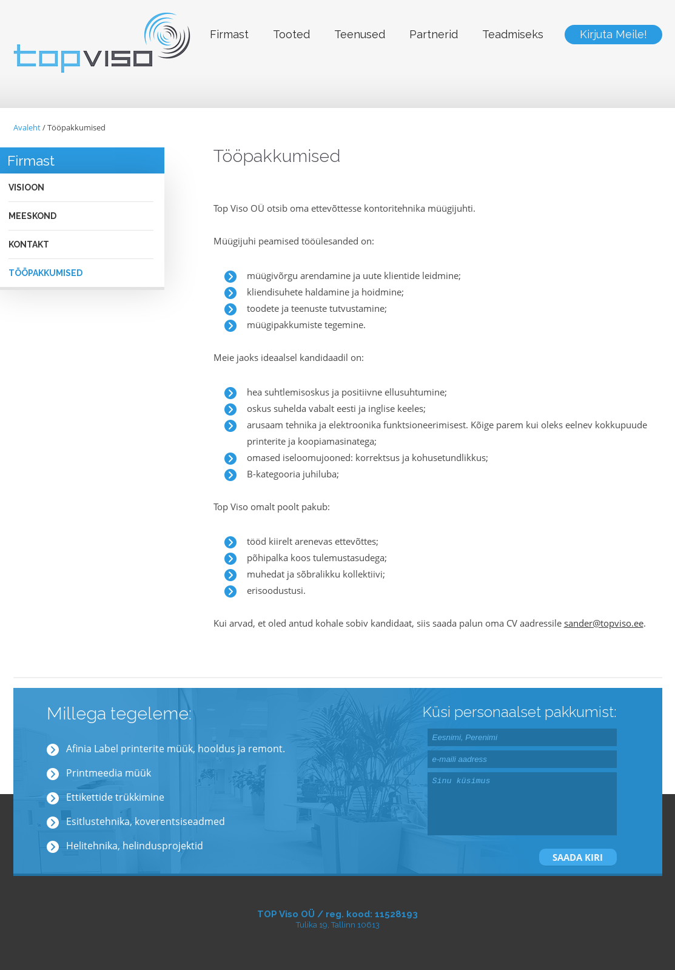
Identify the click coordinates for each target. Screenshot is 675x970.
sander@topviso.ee (603, 623)
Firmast (229, 34)
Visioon (26, 187)
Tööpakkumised (76, 127)
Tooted (291, 34)
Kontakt (28, 244)
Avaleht (27, 127)
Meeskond (32, 216)
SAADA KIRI (577, 857)
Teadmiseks (512, 34)
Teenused (359, 34)
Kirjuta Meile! (613, 34)
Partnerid (433, 34)
